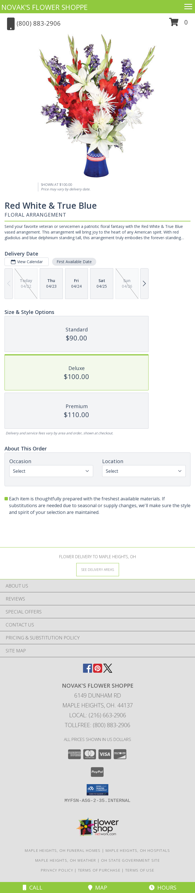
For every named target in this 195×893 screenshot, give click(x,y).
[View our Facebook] (87, 671)
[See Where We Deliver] (97, 569)
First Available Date (74, 261)
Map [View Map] (97, 887)
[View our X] (107, 671)
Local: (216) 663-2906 (97, 715)
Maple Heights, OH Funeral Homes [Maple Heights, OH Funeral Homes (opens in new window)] (62, 850)
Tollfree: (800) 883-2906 (97, 725)
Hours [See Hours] (162, 887)
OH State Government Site (130, 860)
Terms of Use (139, 870)
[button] (178, 24)
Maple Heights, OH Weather (65, 860)
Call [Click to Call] (32, 887)
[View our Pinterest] (97, 671)
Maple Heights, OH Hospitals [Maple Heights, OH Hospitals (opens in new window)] (138, 850)
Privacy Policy (57, 870)
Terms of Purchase (99, 870)
